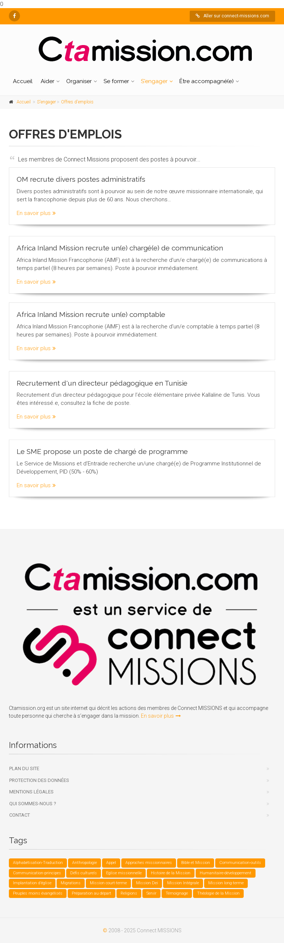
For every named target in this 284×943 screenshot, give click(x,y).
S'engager (154, 81)
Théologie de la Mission (218, 893)
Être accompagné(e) (206, 81)
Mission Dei (147, 883)
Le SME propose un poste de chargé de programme (102, 449)
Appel (111, 862)
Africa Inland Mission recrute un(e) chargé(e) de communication (120, 247)
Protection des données (39, 780)
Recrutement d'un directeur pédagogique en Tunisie (102, 380)
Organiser (79, 81)
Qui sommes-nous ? (32, 803)
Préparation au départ (91, 893)
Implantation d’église (32, 883)
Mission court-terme (108, 883)
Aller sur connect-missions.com (232, 15)
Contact (19, 815)
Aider (47, 81)
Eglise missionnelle (124, 873)
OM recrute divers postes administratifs (81, 179)
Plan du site (24, 768)
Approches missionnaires (148, 862)
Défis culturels (83, 873)
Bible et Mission (195, 862)
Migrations (71, 883)
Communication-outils (240, 862)
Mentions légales (31, 792)
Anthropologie (84, 862)
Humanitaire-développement (225, 873)
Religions (129, 893)
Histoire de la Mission (170, 873)
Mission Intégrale (183, 883)
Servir (151, 893)
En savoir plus (36, 212)
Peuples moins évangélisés (37, 893)
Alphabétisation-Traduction (38, 862)
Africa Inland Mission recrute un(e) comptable (91, 312)
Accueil (23, 81)
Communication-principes (37, 873)
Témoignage (177, 893)
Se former (116, 81)
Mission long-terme (226, 883)
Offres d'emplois (77, 102)
